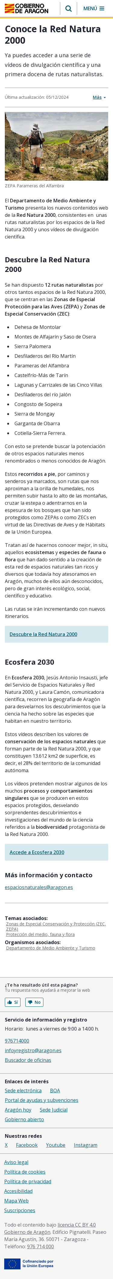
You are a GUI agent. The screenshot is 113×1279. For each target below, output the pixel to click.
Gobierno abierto (24, 1119)
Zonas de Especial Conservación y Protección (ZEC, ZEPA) (56, 926)
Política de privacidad (27, 1181)
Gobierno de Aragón (27, 1232)
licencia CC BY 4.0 (77, 1224)
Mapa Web (16, 1200)
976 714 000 (40, 1246)
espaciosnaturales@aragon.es (39, 887)
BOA (55, 1090)
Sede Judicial (53, 1109)
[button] (68, 8)
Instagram (85, 1145)
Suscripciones (19, 1210)
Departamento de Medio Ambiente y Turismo (50, 948)
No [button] (34, 1002)
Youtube (55, 1145)
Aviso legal (16, 1162)
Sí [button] (13, 1002)
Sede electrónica (23, 1090)
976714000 (17, 1040)
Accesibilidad (18, 1191)
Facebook (27, 1145)
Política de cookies (25, 1171)
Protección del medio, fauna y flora (40, 934)
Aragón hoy (18, 1109)
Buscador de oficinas (28, 1060)
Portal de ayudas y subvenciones (41, 1100)
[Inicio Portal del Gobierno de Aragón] (26, 8)
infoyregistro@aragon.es (33, 1050)
